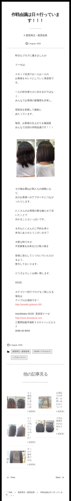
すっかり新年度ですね (29, 455)
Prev (11, 477)
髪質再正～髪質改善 (36, 35)
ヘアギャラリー (19, 358)
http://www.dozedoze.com (28, 318)
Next (60, 477)
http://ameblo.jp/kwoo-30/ (28, 304)
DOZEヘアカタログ (42, 352)
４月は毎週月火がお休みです (59, 424)
